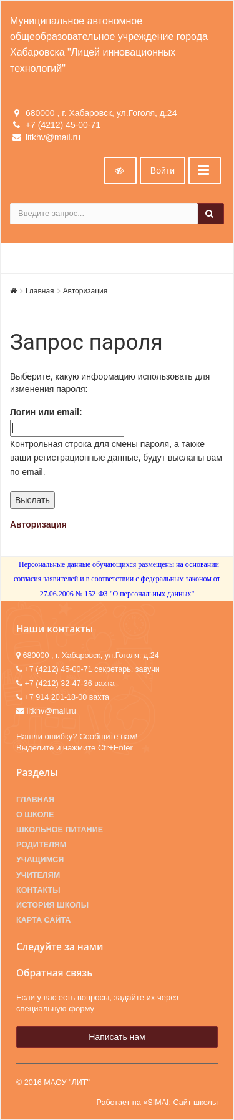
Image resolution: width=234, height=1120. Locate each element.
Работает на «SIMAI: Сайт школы (157, 1102)
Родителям (41, 844)
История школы (52, 905)
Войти (162, 170)
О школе (35, 814)
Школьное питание (59, 829)
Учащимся (40, 859)
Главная (40, 291)
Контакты (38, 890)
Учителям (38, 875)
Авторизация (85, 291)
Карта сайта (43, 920)
